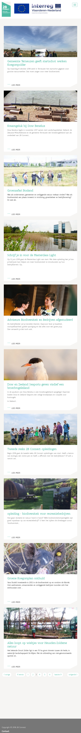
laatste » (57, 674)
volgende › (73, 674)
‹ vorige (7, 674)
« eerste (20, 674)
